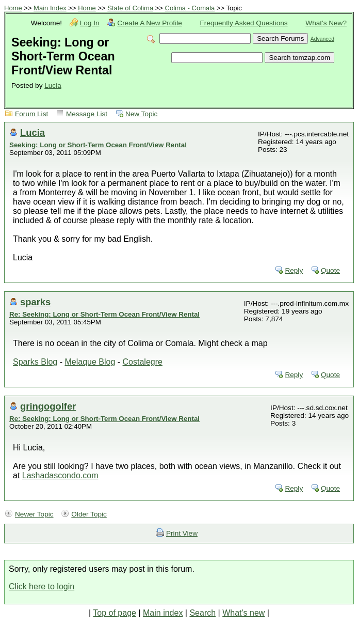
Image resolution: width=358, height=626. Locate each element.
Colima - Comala (190, 8)
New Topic (141, 114)
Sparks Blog (35, 361)
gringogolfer (48, 406)
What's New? (326, 23)
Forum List (31, 114)
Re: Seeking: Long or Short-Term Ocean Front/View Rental (104, 314)
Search (202, 612)
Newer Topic (34, 514)
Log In (90, 23)
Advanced (322, 39)
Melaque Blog (89, 361)
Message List (86, 114)
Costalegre (142, 361)
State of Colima (130, 8)
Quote (330, 270)
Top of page (114, 612)
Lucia (52, 85)
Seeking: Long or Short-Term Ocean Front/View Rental (98, 145)
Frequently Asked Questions (244, 23)
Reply (294, 270)
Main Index (50, 8)
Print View (182, 533)
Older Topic (89, 514)
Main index (163, 612)
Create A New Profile (149, 23)
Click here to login (41, 586)
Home (13, 8)
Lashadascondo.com (60, 475)
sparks (35, 301)
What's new (243, 612)
